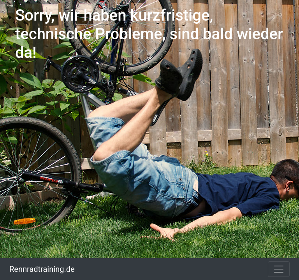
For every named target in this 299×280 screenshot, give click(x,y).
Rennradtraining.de (42, 269)
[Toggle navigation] (279, 269)
